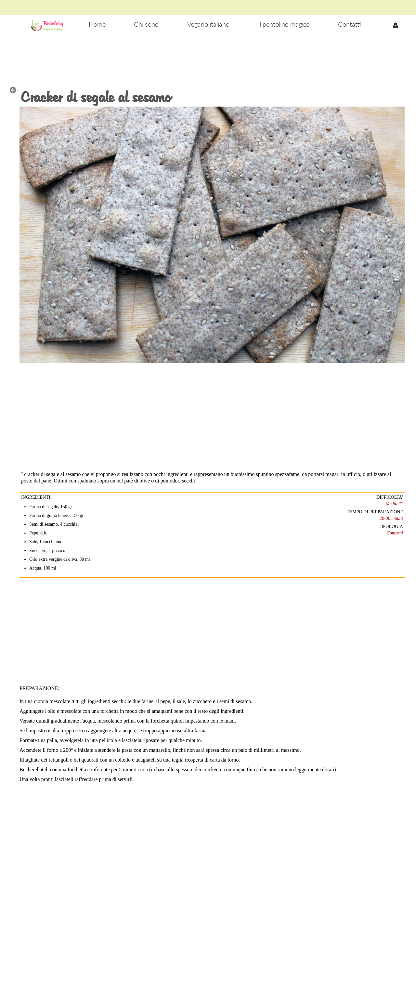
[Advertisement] (208, 55)
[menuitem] (97, 24)
